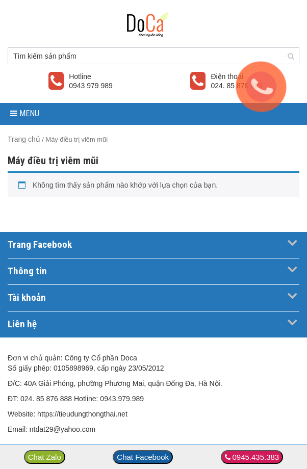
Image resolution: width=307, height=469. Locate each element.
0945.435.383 (255, 457)
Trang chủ (24, 139)
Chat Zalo (44, 457)
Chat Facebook (143, 457)
